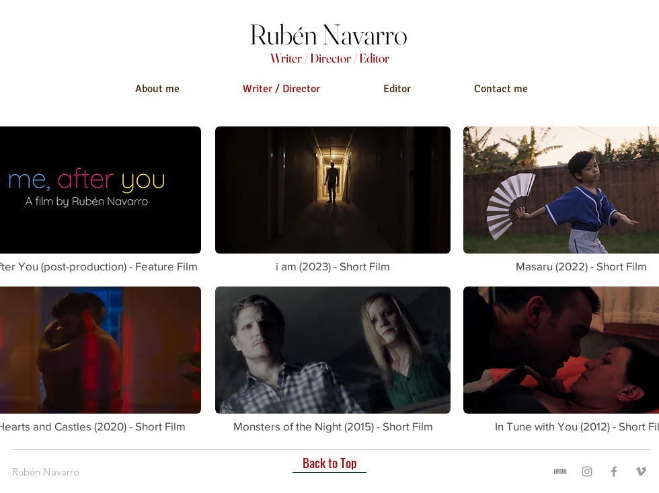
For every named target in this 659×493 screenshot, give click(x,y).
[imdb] (560, 471)
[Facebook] (614, 471)
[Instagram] (587, 471)
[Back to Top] (329, 463)
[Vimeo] (641, 471)
